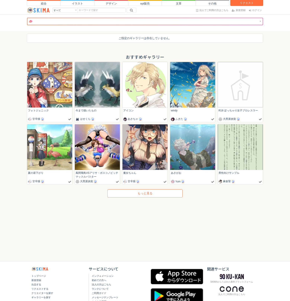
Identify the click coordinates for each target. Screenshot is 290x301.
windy (174, 110)
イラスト (77, 3)
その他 (212, 3)
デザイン (111, 3)
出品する (36, 284)
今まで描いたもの (86, 110)
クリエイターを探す (42, 293)
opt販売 (145, 3)
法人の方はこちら (101, 284)
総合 (44, 3)
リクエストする (39, 288)
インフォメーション (103, 276)
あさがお (176, 173)
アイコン (128, 110)
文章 (178, 3)
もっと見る (145, 193)
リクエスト (247, 2)
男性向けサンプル (229, 173)
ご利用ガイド (99, 293)
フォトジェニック (38, 110)
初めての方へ (99, 280)
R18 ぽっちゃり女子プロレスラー (238, 110)
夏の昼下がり (36, 173)
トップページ (38, 276)
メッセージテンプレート (105, 297)
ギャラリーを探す (41, 297)
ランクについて (100, 288)
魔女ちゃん (129, 173)
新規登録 (36, 280)
